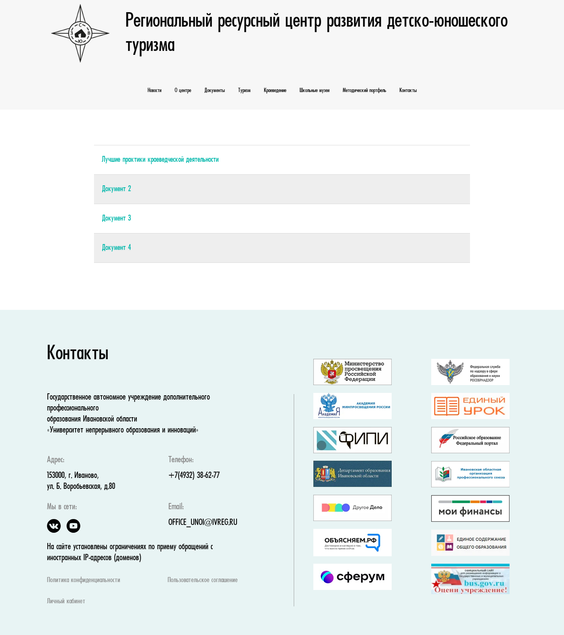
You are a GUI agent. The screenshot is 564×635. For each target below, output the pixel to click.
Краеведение (275, 90)
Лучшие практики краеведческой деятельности (160, 160)
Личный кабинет (66, 601)
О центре (183, 90)
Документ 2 (116, 189)
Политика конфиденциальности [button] (83, 580)
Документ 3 (116, 219)
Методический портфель (364, 90)
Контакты (408, 90)
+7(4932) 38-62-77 (194, 476)
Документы (214, 90)
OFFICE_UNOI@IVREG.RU (202, 523)
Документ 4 (116, 248)
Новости (154, 90)
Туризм (244, 90)
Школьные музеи (314, 90)
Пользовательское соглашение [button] (203, 580)
